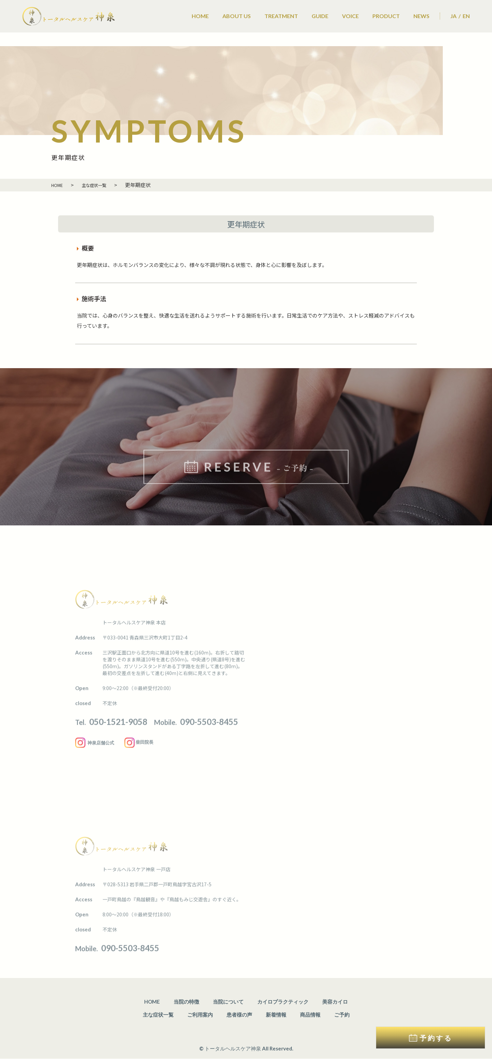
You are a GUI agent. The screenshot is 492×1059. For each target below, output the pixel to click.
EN (466, 16)
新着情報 (276, 1015)
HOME (200, 16)
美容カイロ (335, 1002)
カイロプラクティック (283, 1002)
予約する (436, 1038)
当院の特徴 (186, 1002)
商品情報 (310, 1015)
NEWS (421, 16)
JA (453, 16)
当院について (228, 1002)
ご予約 (342, 1015)
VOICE (350, 16)
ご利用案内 (200, 1015)
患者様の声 (239, 1015)
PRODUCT (386, 16)
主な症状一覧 (158, 1015)
